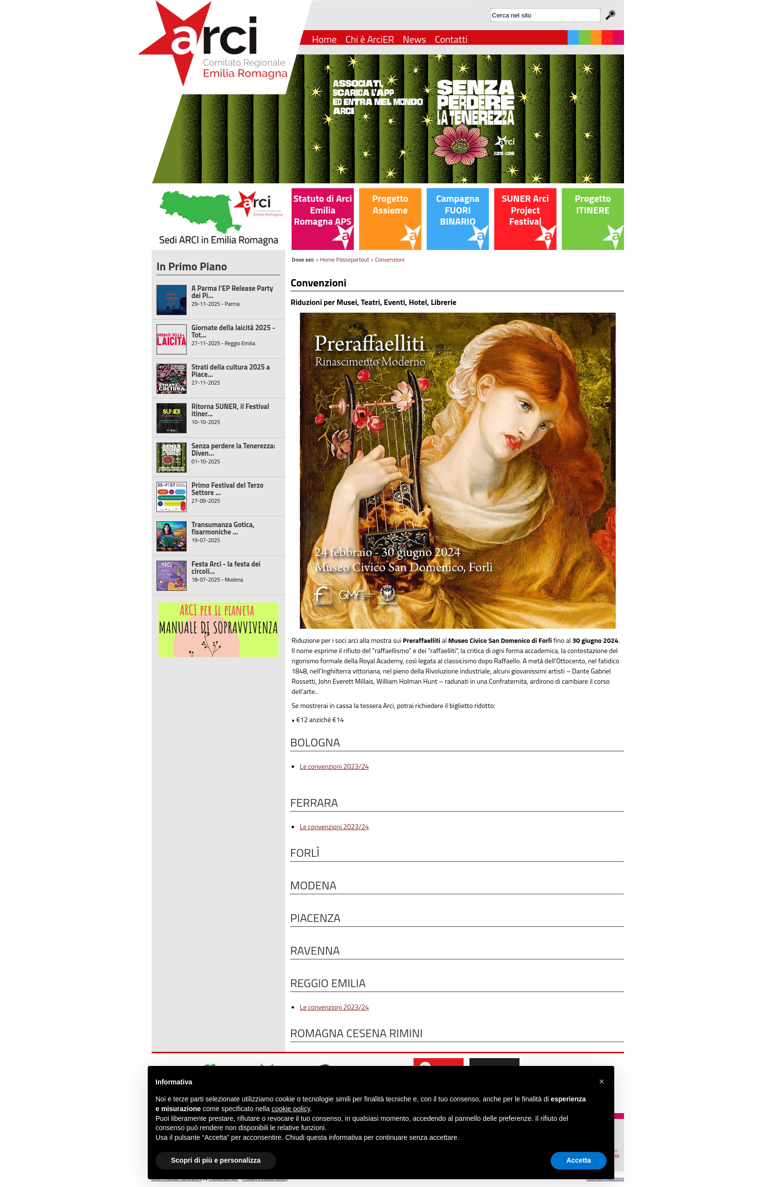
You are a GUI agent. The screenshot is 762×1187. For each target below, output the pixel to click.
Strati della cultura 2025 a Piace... (230, 371)
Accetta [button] (578, 1160)
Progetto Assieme (390, 204)
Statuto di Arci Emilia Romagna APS (323, 210)
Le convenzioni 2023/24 (334, 766)
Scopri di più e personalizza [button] (215, 1160)
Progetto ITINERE (593, 204)
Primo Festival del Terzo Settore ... (227, 489)
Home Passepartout (344, 259)
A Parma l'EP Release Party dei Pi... (232, 292)
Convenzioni (390, 259)
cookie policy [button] (291, 1109)
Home (324, 39)
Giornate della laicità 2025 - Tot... (233, 331)
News (414, 39)
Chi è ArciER (370, 39)
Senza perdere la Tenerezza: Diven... (233, 450)
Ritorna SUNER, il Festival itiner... (230, 410)
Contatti (451, 39)
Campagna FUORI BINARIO (457, 210)
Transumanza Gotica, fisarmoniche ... (223, 528)
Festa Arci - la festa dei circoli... (225, 568)
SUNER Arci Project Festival (525, 210)
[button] (601, 1081)
